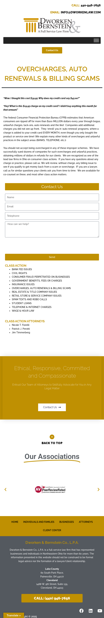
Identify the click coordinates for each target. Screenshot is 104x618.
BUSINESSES (66, 522)
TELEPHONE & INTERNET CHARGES (31, 307)
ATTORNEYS (86, 522)
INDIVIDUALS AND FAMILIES (38, 522)
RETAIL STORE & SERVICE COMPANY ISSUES (37, 295)
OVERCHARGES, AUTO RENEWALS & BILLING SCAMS (41, 288)
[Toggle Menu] (96, 40)
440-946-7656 (86, 5)
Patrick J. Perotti (21, 328)
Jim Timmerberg (21, 332)
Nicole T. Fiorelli (20, 325)
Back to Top (52, 443)
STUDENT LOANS (22, 303)
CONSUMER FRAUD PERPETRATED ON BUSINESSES (41, 277)
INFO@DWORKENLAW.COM (75, 12)
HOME (14, 522)
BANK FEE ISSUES (22, 269)
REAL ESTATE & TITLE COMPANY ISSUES (34, 292)
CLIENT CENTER (52, 530)
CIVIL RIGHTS (19, 273)
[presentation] (30, 245)
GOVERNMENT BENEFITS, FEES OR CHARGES (37, 280)
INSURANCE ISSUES (23, 284)
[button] (5, 489)
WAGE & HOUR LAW (23, 310)
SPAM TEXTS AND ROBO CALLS (29, 299)
